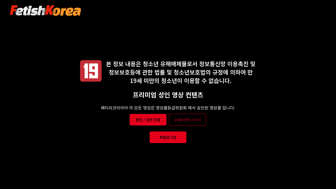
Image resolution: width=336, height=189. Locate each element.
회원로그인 (168, 137)
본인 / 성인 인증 (148, 119)
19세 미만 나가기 (188, 119)
